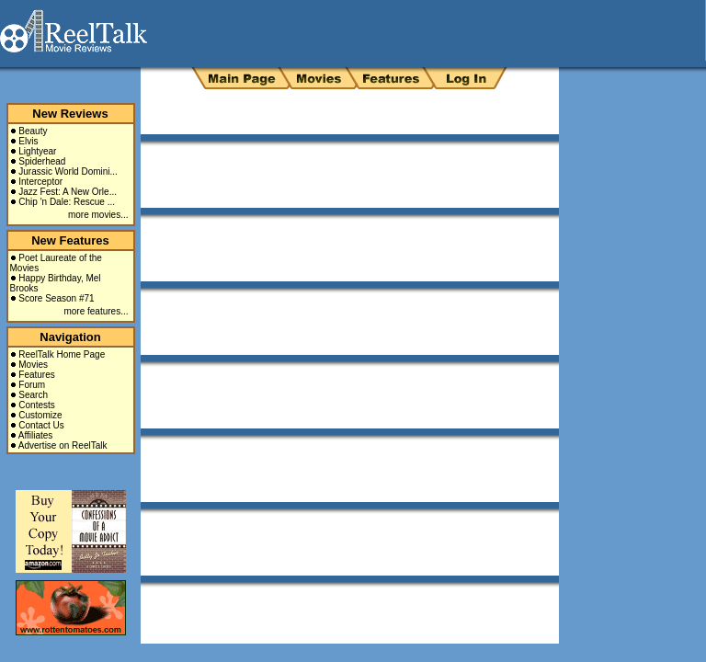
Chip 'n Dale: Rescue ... (66, 202)
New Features (70, 240)
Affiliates (35, 435)
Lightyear (37, 151)
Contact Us (40, 425)
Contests (36, 405)
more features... (95, 311)
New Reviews (70, 113)
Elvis (28, 141)
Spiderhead (41, 161)
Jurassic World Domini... (68, 171)
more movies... (98, 215)
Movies (33, 365)
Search (33, 395)
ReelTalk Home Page (61, 354)
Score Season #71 (56, 298)
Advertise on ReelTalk (63, 445)
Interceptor (40, 182)
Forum (31, 385)
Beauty (32, 131)
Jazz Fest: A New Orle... (67, 192)
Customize (40, 415)
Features (36, 375)
